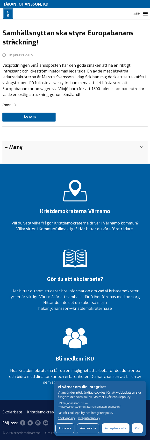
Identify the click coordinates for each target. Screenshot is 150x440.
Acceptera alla (115, 428)
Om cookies (53, 433)
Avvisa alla (88, 428)
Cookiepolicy (66, 418)
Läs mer (28, 117)
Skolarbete (12, 412)
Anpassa (64, 428)
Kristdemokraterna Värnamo (53, 412)
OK (137, 428)
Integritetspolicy (89, 418)
